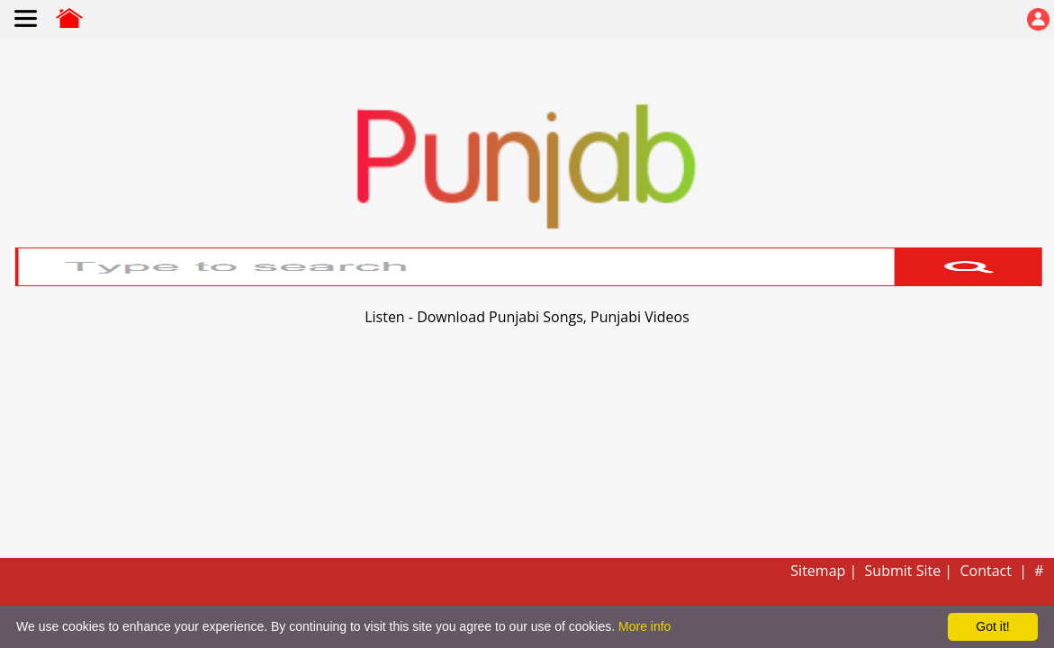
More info (644, 626)
